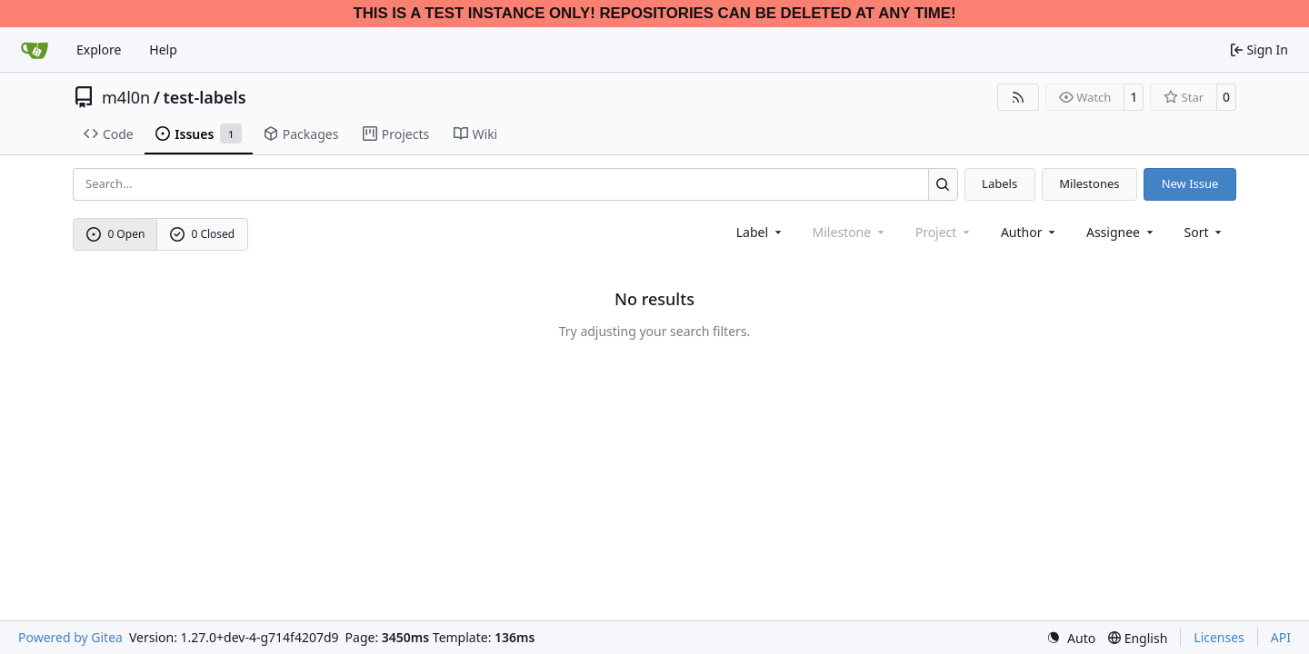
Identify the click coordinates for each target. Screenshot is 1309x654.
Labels (999, 183)
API (1281, 637)
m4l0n (126, 97)
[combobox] (760, 232)
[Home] (34, 50)
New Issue (1190, 183)
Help (163, 49)
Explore (98, 49)
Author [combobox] (1029, 232)
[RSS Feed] (1018, 97)
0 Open (115, 234)
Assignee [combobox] (1121, 232)
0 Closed (202, 234)
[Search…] (943, 184)
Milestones (1089, 183)
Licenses (1219, 637)
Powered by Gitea (70, 637)
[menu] (1205, 232)
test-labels (204, 97)
